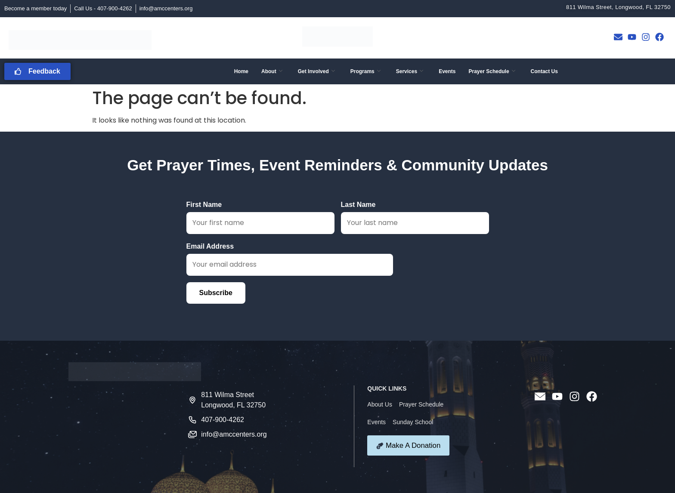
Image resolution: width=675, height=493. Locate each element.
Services (409, 71)
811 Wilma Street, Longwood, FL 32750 (618, 7)
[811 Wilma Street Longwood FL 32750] (128, 426)
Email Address (289, 259)
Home (241, 71)
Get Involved (316, 71)
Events (447, 71)
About (271, 71)
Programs (365, 71)
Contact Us (544, 71)
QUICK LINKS (386, 388)
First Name (260, 217)
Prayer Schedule (492, 71)
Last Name (415, 217)
